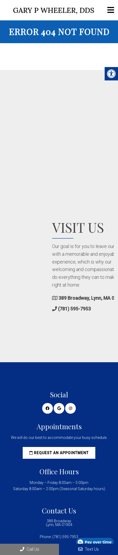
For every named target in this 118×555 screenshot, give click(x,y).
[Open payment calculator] (95, 542)
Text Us (88, 549)
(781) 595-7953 (97, 309)
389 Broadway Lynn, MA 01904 (59, 523)
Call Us (29, 549)
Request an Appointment (59, 453)
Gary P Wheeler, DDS (54, 10)
